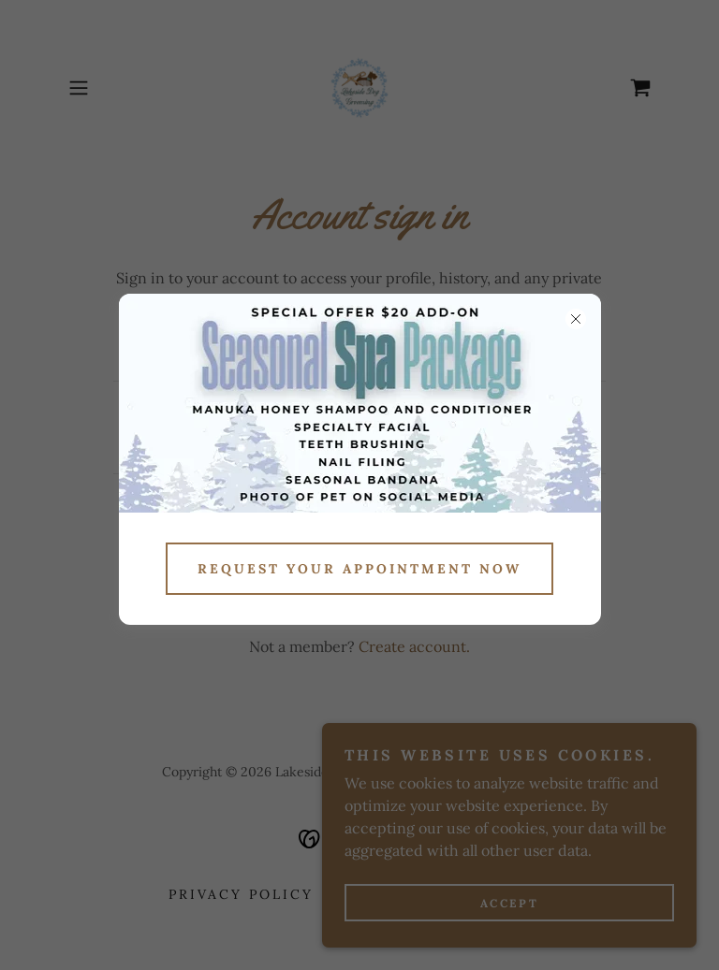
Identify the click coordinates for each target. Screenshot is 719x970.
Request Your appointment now (359, 568)
